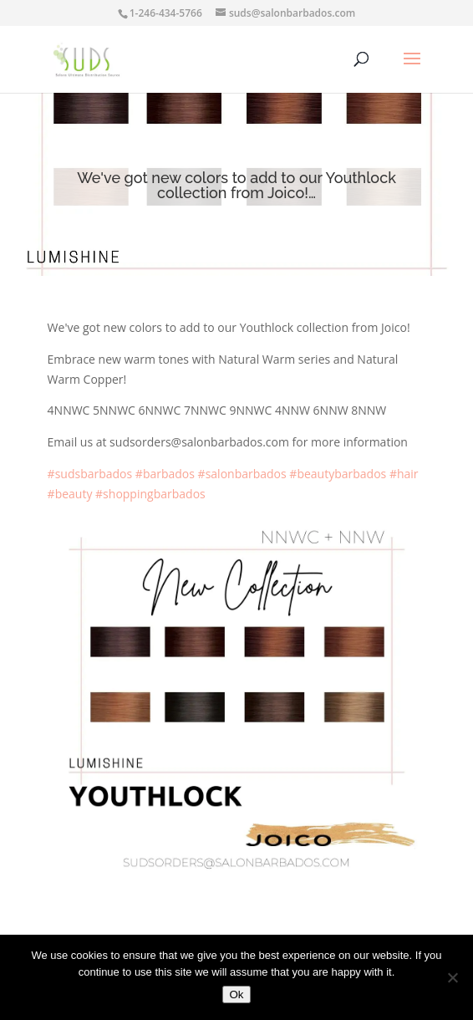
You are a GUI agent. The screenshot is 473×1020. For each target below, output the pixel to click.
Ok (236, 994)
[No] (452, 977)
